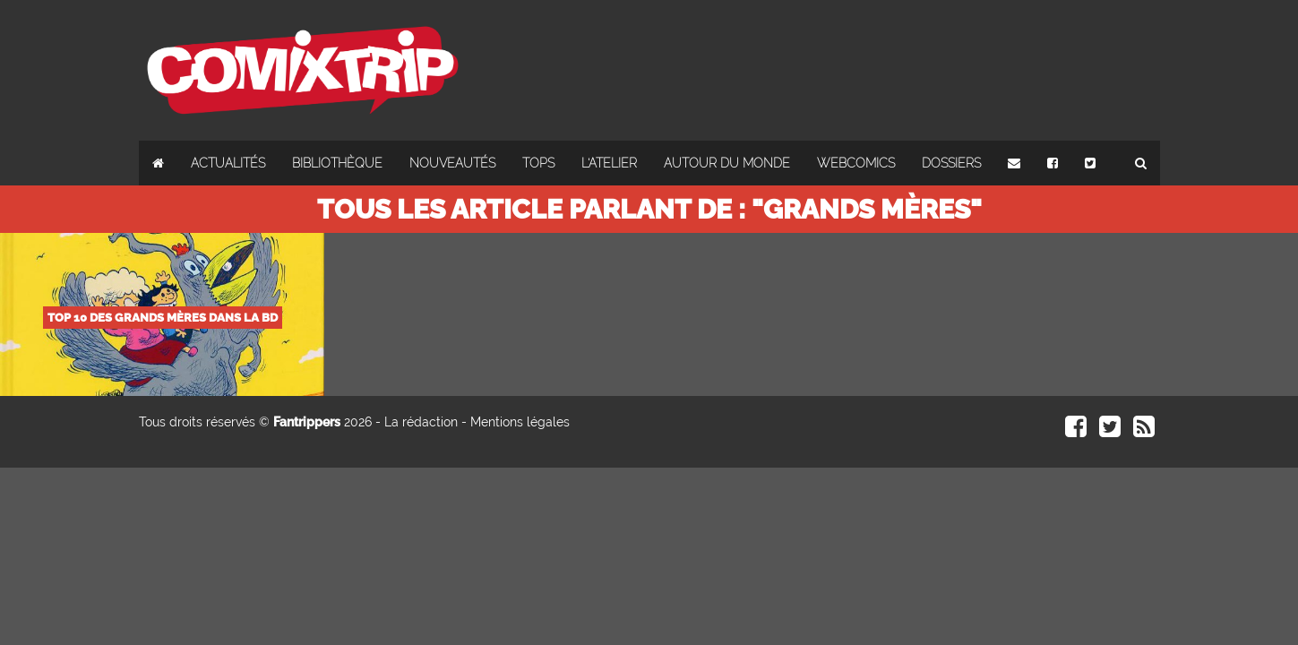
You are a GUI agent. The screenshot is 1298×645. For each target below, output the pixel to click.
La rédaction (421, 422)
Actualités (228, 163)
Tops (538, 163)
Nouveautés (452, 163)
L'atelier (609, 163)
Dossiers (951, 163)
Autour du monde (727, 163)
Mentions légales (520, 422)
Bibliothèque (337, 163)
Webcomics (856, 163)
